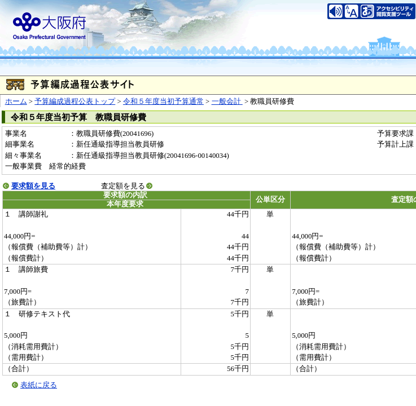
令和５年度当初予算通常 (163, 101)
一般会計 (227, 101)
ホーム (16, 101)
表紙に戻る (38, 385)
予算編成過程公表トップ (74, 101)
